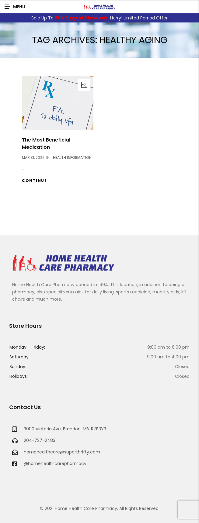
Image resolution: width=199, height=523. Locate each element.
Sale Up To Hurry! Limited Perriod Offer (99, 18)
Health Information (72, 157)
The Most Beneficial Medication (46, 143)
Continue (34, 180)
